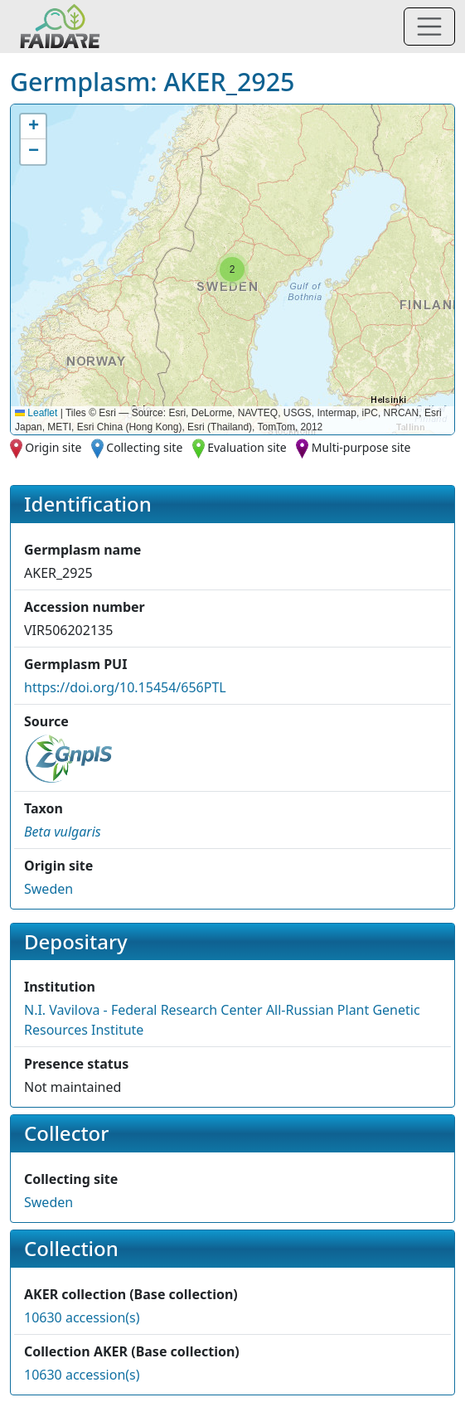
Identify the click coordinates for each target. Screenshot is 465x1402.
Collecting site (144, 447)
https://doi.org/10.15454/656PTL (125, 687)
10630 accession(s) (82, 1317)
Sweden (48, 889)
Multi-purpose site (361, 447)
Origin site (53, 447)
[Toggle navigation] (429, 26)
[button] (232, 269)
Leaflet (36, 413)
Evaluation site (247, 447)
